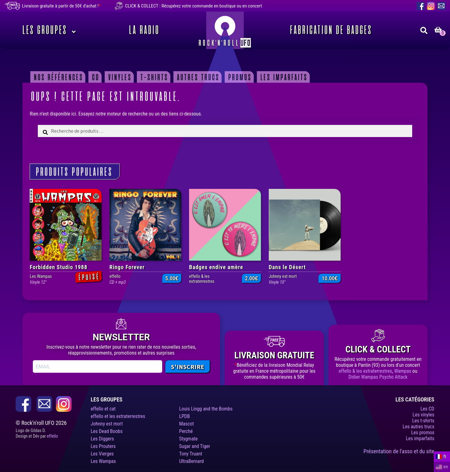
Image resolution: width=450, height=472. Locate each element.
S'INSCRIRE (187, 367)
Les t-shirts (423, 421)
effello (52, 436)
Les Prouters (103, 446)
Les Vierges (102, 454)
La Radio (143, 30)
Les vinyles (423, 415)
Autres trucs (197, 77)
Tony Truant (190, 454)
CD (94, 77)
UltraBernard (191, 461)
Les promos (422, 432)
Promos (239, 77)
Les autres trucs (418, 427)
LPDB (184, 416)
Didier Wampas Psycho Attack (378, 377)
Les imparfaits (283, 77)
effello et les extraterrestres (118, 416)
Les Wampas (103, 461)
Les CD (427, 409)
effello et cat (103, 409)
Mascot (186, 424)
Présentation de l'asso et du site (398, 451)
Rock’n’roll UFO (225, 30)
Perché (186, 431)
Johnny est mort (107, 424)
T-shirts (153, 77)
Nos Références (57, 77)
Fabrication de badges (330, 30)
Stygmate (188, 439)
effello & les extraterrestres (365, 371)
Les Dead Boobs (106, 431)
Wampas (402, 371)
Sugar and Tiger (194, 446)
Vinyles (119, 77)
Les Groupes (43, 30)
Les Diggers (102, 439)
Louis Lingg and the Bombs (205, 409)
